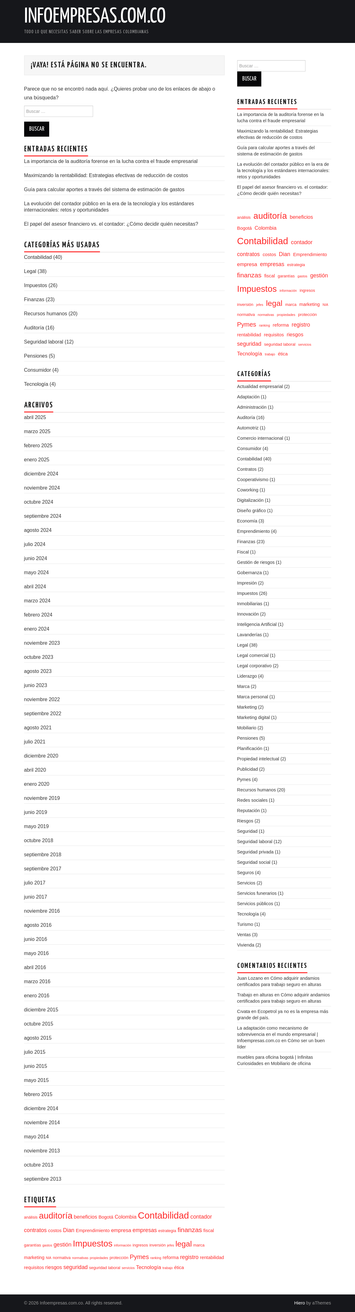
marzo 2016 (37, 981)
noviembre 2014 (42, 1122)
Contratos (247, 469)
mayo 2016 (36, 953)
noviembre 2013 (42, 1150)
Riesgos (245, 820)
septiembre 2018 (42, 854)
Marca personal (252, 696)
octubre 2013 (38, 1165)
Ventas (244, 934)
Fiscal (243, 551)
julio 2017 (35, 882)
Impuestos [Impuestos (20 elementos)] (92, 1243)
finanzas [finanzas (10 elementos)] (190, 1229)
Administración (252, 407)
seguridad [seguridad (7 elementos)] (75, 1267)
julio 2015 (35, 1052)
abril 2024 (35, 586)
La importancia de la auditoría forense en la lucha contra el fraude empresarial (111, 161)
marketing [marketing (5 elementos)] (34, 1257)
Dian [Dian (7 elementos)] (68, 1230)
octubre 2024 (38, 502)
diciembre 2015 (41, 1009)
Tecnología (36, 384)
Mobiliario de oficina (291, 1063)
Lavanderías (249, 634)
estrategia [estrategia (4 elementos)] (167, 1230)
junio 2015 (35, 1066)
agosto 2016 (38, 925)
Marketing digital (253, 717)
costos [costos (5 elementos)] (55, 1230)
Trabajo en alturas (255, 994)
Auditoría (34, 327)
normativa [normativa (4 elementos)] (61, 1257)
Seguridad (247, 831)
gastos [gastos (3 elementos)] (47, 1245)
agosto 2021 (38, 727)
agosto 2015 (38, 1038)
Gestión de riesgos (256, 562)
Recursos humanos (45, 313)
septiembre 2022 (42, 713)
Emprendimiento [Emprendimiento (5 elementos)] (93, 1230)
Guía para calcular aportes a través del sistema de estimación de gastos (104, 189)
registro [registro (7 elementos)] (189, 1257)
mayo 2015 (36, 1080)
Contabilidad (38, 257)
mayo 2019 (36, 826)
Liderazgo (247, 676)
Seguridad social (253, 862)
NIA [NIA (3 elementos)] (48, 1258)
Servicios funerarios (257, 893)
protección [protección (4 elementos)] (119, 1257)
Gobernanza (249, 572)
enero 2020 (37, 784)
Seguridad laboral (43, 341)
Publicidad (247, 769)
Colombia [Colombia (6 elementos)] (126, 1217)
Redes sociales (252, 800)
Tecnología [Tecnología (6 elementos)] (148, 1267)
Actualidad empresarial (260, 386)
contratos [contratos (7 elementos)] (35, 1230)
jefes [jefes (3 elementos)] (170, 1245)
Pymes (244, 779)
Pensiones (36, 356)
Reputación (248, 810)
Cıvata (243, 1011)
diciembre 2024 (41, 473)
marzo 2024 (37, 600)
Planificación (250, 748)
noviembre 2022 (42, 699)
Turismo (245, 924)
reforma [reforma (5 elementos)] (171, 1257)
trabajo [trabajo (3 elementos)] (168, 1268)
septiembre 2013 (42, 1179)
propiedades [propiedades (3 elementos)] (99, 1258)
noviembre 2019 (42, 798)
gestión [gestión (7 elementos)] (62, 1244)
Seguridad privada (255, 851)
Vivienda (245, 944)
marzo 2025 (37, 431)
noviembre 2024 (42, 488)
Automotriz (248, 427)
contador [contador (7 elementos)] (201, 1217)
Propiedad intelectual (258, 758)
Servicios (246, 882)
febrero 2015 (38, 1094)
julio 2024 (35, 544)
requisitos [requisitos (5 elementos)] (34, 1267)
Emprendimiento (253, 531)
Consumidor (37, 370)
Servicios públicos (255, 903)
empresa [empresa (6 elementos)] (121, 1230)
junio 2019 (35, 812)
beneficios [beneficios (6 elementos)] (85, 1217)
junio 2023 (35, 685)
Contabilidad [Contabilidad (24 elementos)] (163, 1215)
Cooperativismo (253, 479)
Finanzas (34, 299)
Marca (243, 686)
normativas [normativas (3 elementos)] (80, 1258)
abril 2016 (35, 967)
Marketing (247, 707)
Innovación (248, 614)
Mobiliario (247, 727)
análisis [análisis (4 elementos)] (31, 1217)
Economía (247, 520)
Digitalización (250, 500)
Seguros (245, 872)
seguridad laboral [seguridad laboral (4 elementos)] (104, 1267)
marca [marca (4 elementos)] (199, 1245)
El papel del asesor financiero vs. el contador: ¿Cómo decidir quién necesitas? (111, 224)
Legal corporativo (254, 665)
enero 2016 (37, 995)
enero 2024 (37, 629)
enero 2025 (37, 459)
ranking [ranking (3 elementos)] (155, 1258)
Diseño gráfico (251, 510)
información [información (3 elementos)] (122, 1245)
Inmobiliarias (250, 603)
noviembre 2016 (42, 911)
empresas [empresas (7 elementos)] (145, 1230)
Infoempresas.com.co (95, 17)
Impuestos (35, 285)
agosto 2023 (38, 671)
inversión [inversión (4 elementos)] (157, 1245)
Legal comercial (253, 655)
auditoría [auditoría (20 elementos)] (55, 1215)
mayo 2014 (36, 1136)
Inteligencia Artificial (257, 624)
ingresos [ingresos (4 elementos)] (140, 1245)
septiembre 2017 (42, 868)
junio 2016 (35, 939)
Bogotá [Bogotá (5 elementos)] (105, 1217)
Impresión (247, 582)
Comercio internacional (260, 438)
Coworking (247, 489)
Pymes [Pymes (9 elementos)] (139, 1256)
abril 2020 (35, 770)
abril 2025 (35, 417)
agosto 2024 (38, 530)
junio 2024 (35, 558)
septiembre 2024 (42, 516)
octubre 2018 (38, 840)
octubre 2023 (38, 657)
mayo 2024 (36, 572)
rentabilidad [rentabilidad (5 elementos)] (212, 1257)
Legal (30, 271)
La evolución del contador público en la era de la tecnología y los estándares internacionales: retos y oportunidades (283, 170)
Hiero (299, 1302)
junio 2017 (35, 897)
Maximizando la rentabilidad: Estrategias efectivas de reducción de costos (106, 175)
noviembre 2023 (42, 643)
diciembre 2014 (41, 1108)
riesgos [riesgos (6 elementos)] (53, 1267)
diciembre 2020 (41, 755)
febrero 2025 (38, 445)
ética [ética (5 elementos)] (179, 1267)
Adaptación (248, 396)
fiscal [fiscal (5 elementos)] (208, 1230)
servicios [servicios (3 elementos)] (128, 1268)
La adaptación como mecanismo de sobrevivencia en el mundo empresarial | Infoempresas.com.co (277, 1034)
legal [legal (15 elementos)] (183, 1244)
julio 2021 (35, 741)
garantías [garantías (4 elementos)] (32, 1245)
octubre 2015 (38, 1023)
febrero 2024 (38, 614)
